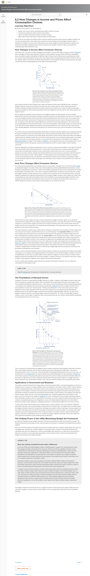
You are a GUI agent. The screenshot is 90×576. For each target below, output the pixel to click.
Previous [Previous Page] (17, 562)
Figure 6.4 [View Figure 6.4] (18, 243)
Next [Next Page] (79, 562)
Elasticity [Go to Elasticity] (45, 141)
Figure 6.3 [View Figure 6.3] (78, 52)
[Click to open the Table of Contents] (3, 16)
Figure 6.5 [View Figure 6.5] (55, 286)
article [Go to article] (25, 272)
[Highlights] (3, 22)
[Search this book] (44, 14)
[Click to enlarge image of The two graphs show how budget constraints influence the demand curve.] (48, 324)
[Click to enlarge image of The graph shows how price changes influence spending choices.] (48, 195)
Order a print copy (22, 568)
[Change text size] (86, 15)
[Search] (59, 14)
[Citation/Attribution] (48, 574)
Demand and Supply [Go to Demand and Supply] (21, 141)
